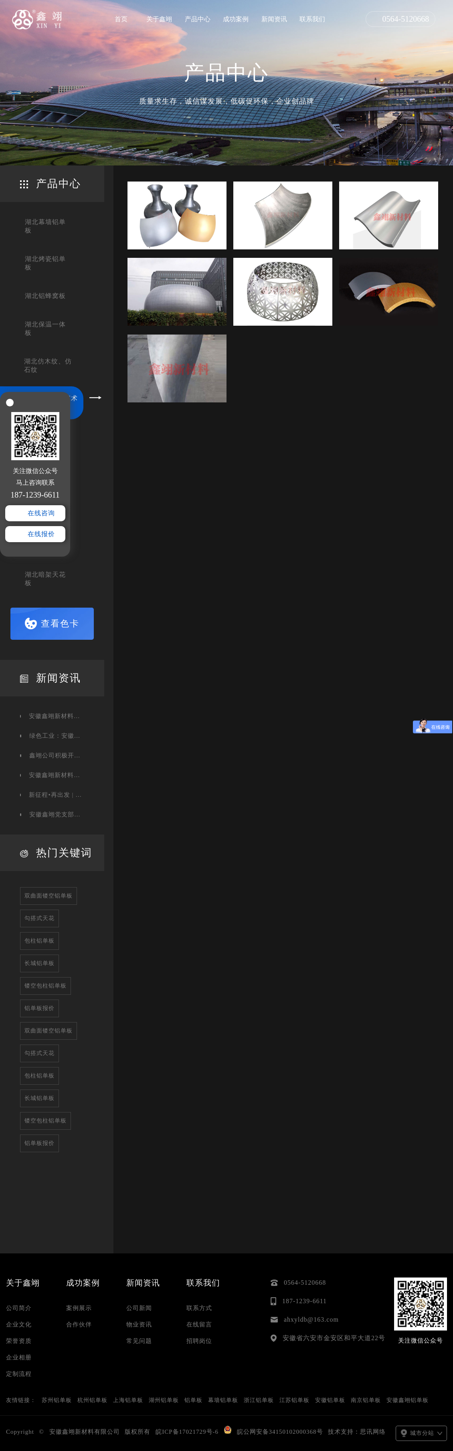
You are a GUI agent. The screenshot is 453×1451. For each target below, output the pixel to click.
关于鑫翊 (159, 19)
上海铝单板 (128, 1400)
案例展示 (79, 1308)
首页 (121, 19)
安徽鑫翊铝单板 (407, 1400)
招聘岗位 (199, 1341)
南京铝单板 (366, 1400)
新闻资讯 (274, 19)
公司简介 (19, 1308)
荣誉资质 (19, 1341)
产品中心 (197, 19)
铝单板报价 (39, 1008)
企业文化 (19, 1324)
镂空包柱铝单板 (45, 986)
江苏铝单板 (294, 1400)
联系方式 (199, 1308)
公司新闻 (139, 1308)
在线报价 (41, 534)
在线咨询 (41, 513)
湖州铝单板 (164, 1400)
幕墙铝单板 (223, 1400)
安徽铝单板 (330, 1400)
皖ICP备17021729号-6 (187, 1432)
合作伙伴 (79, 1324)
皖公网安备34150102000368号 (280, 1432)
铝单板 (193, 1400)
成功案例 (236, 19)
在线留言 (199, 1324)
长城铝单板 (39, 963)
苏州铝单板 (57, 1400)
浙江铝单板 (259, 1400)
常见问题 (139, 1341)
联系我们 (312, 19)
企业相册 (19, 1357)
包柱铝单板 (39, 941)
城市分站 (421, 1433)
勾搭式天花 (39, 918)
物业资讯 (139, 1324)
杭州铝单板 (92, 1400)
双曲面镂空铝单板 (48, 896)
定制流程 (19, 1374)
